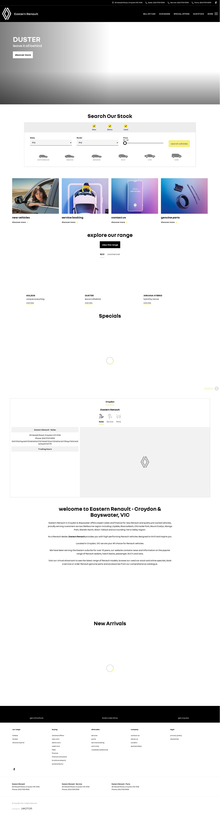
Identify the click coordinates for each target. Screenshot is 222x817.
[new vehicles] (35, 200)
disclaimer (174, 739)
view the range (110, 244)
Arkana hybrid (18, 742)
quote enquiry (57, 764)
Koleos (15, 735)
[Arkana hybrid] (168, 284)
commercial (113, 254)
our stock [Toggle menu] (198, 14)
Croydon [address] (110, 401)
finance (55, 753)
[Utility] (150, 157)
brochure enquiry (59, 760)
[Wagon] (96, 157)
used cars (56, 746)
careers (134, 742)
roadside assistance (99, 750)
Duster (15, 739)
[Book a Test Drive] (216, 419)
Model (98, 141)
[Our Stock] (216, 427)
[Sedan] (70, 157)
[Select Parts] (118, 419)
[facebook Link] (216, 2)
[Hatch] (43, 157)
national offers (58, 735)
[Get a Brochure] (216, 396)
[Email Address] (45, 442)
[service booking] (85, 200)
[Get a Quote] (216, 389)
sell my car (149, 14)
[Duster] (110, 284)
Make (51, 141)
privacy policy (176, 735)
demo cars (56, 742)
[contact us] (134, 200)
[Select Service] (110, 419)
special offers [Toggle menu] (181, 14)
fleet (54, 750)
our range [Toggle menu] (164, 14)
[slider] (125, 143)
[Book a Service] (216, 404)
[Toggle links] (22, 808)
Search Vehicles (179, 143)
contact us (135, 735)
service (94, 735)
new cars (55, 739)
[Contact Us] (127, 2)
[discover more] (23, 53)
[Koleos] (51, 284)
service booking (97, 742)
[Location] (101, 419)
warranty (95, 746)
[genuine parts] (184, 200)
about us (134, 739)
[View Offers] (216, 411)
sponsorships (136, 746)
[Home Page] (6, 14)
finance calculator (59, 757)
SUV (102, 254)
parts (93, 739)
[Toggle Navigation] (213, 14)
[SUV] (123, 157)
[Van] (176, 157)
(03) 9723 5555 (48, 438)
